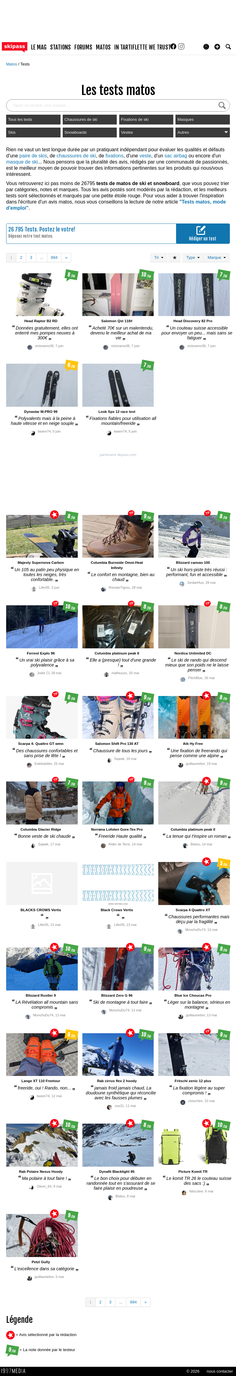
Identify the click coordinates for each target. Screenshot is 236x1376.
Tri (158, 257)
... (41, 257)
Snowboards (76, 132)
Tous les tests (20, 119)
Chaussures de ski (81, 119)
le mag (38, 47)
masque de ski (22, 161)
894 (54, 257)
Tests (25, 64)
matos (103, 47)
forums (83, 47)
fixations (114, 155)
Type (192, 257)
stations (60, 47)
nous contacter (220, 1371)
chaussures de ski (76, 155)
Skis (12, 132)
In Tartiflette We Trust (142, 47)
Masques (185, 119)
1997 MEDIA (15, 1371)
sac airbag (175, 155)
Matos (12, 64)
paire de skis (33, 155)
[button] (217, 46)
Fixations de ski (135, 119)
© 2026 (193, 1371)
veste (145, 155)
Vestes (127, 132)
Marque (217, 257)
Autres (202, 132)
